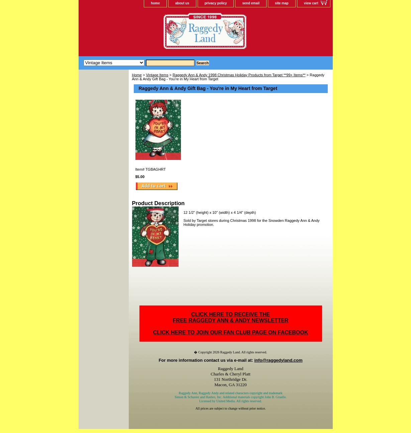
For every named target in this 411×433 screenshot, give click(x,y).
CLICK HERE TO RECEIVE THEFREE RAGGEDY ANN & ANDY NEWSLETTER (231, 317)
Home (137, 75)
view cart (311, 3)
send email (251, 3)
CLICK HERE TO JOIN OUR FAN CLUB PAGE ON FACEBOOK (230, 332)
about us (182, 3)
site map (282, 3)
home (155, 3)
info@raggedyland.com (278, 360)
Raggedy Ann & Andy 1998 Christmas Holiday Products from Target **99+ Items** (239, 75)
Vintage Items (157, 75)
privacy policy (216, 3)
